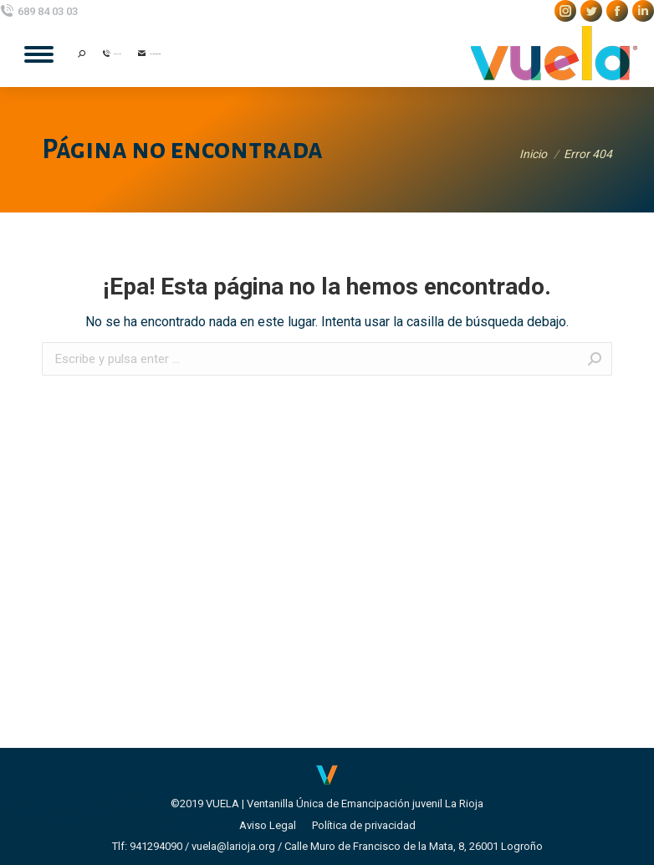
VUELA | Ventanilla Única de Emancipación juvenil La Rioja (344, 803)
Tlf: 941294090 (147, 846)
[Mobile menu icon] (39, 54)
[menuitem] (267, 825)
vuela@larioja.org (233, 846)
